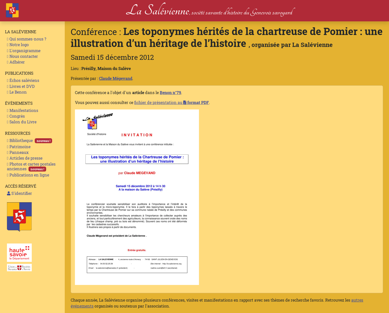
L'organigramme (23, 50)
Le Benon (17, 92)
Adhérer (16, 62)
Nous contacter (22, 56)
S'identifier (19, 193)
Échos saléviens (23, 80)
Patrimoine (19, 146)
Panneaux (18, 152)
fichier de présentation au (171, 102)
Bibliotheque (29, 140)
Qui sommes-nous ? (26, 38)
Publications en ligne (28, 174)
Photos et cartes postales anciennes (31, 166)
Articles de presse (24, 158)
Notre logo (18, 44)
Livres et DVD (21, 86)
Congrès (16, 116)
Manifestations (22, 110)
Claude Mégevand (115, 78)
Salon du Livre (21, 121)
